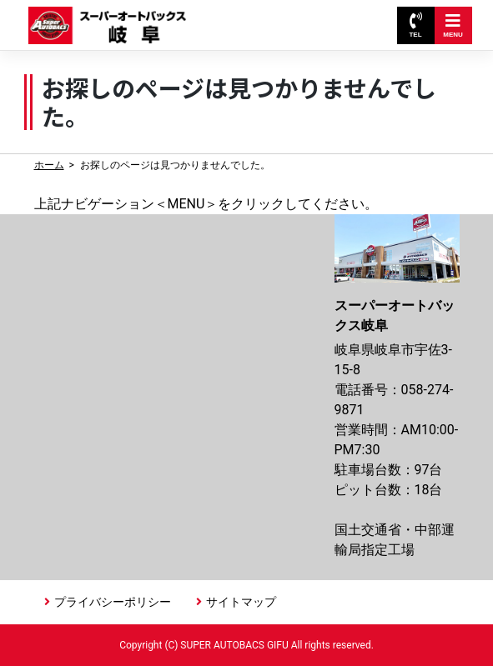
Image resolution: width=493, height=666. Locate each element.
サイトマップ (241, 601)
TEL (415, 25)
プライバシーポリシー (112, 601)
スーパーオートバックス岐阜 (111, 17)
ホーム (49, 165)
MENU (453, 25)
